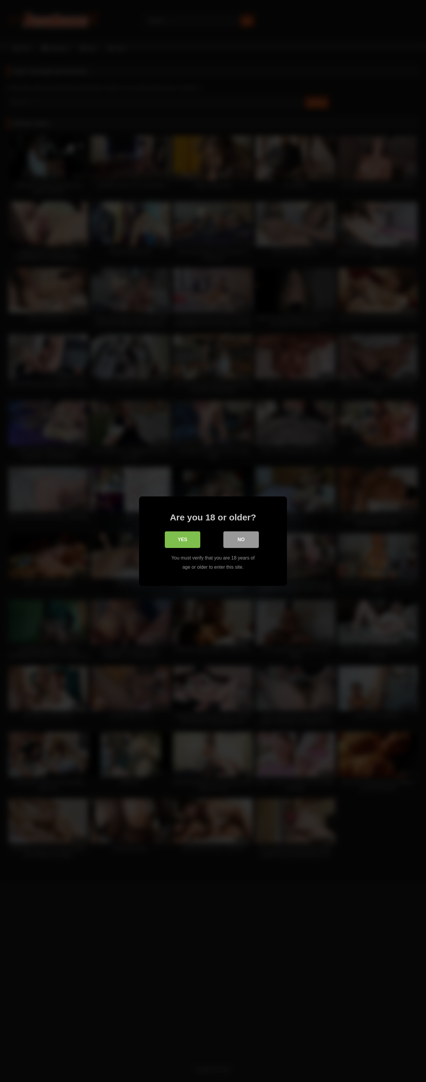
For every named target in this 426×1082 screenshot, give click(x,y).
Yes (182, 539)
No (241, 539)
